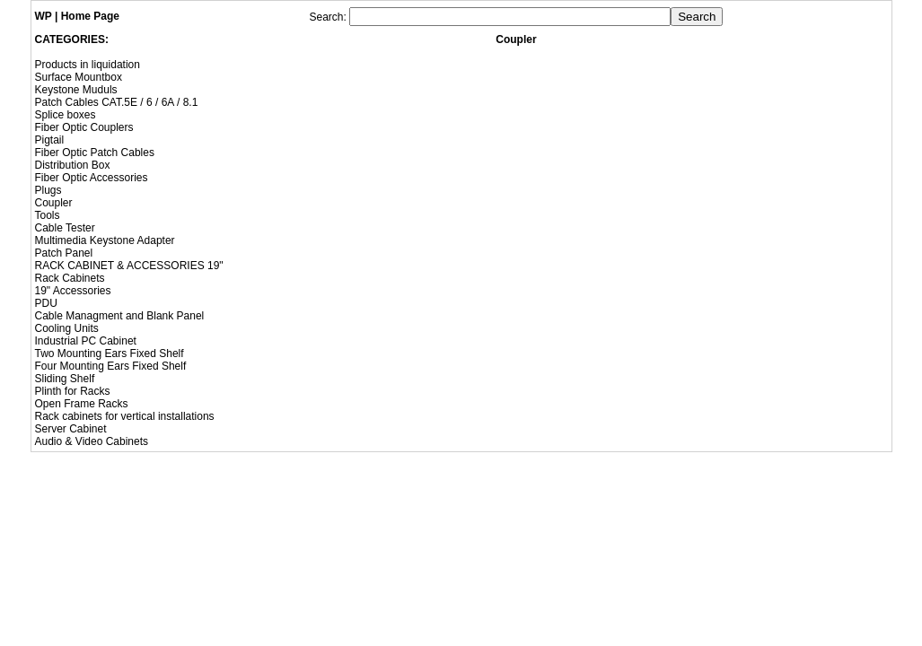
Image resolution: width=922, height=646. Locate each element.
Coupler (54, 202)
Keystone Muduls (76, 89)
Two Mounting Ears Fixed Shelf (109, 353)
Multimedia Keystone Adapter (105, 240)
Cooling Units (67, 328)
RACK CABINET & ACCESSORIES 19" (129, 265)
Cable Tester (65, 228)
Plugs (48, 190)
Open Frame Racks (81, 403)
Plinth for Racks (72, 391)
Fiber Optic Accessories (91, 177)
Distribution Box (72, 165)
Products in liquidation (87, 64)
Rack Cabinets (70, 278)
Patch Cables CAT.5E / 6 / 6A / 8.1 (116, 102)
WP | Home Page (77, 16)
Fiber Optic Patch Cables (94, 152)
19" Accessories (73, 290)
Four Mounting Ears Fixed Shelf (111, 366)
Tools (47, 215)
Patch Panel (64, 253)
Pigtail (50, 140)
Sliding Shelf (65, 378)
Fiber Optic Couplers (84, 127)
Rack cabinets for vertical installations (125, 416)
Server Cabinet (71, 429)
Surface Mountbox (78, 77)
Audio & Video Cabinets (92, 441)
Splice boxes (65, 115)
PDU (46, 303)
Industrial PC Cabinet (85, 341)
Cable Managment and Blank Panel (120, 316)
